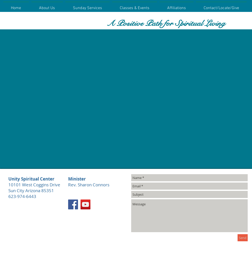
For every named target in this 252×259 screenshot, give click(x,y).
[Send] (243, 237)
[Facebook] (73, 204)
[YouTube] (85, 204)
